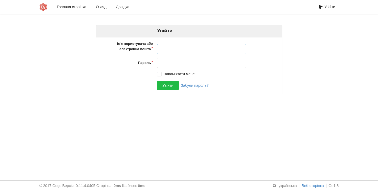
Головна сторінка (71, 7)
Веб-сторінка (312, 186)
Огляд (101, 7)
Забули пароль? (195, 85)
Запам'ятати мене (179, 74)
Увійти (327, 7)
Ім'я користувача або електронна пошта (135, 46)
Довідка (122, 7)
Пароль (144, 63)
